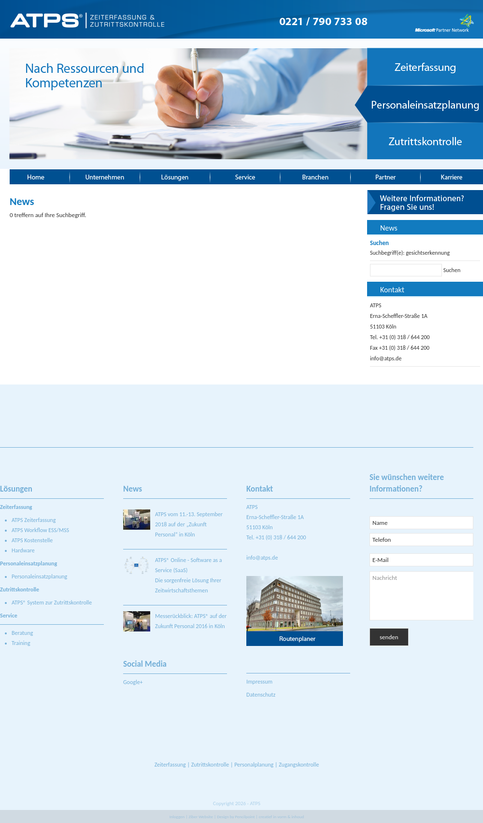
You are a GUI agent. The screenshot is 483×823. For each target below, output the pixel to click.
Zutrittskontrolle (210, 764)
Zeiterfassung (170, 764)
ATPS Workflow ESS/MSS (40, 530)
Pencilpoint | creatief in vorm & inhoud (269, 816)
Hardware (23, 550)
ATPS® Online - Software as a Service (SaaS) (188, 565)
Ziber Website (201, 816)
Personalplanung (253, 764)
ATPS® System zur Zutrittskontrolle (52, 602)
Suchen (451, 270)
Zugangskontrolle (299, 764)
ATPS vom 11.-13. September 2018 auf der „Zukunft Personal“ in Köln (189, 524)
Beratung (22, 633)
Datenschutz (260, 694)
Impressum (259, 681)
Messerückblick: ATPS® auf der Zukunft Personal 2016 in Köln (191, 621)
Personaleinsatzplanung (39, 576)
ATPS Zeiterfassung (34, 520)
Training (21, 643)
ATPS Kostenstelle (32, 540)
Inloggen (177, 816)
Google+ (133, 682)
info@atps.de (385, 358)
